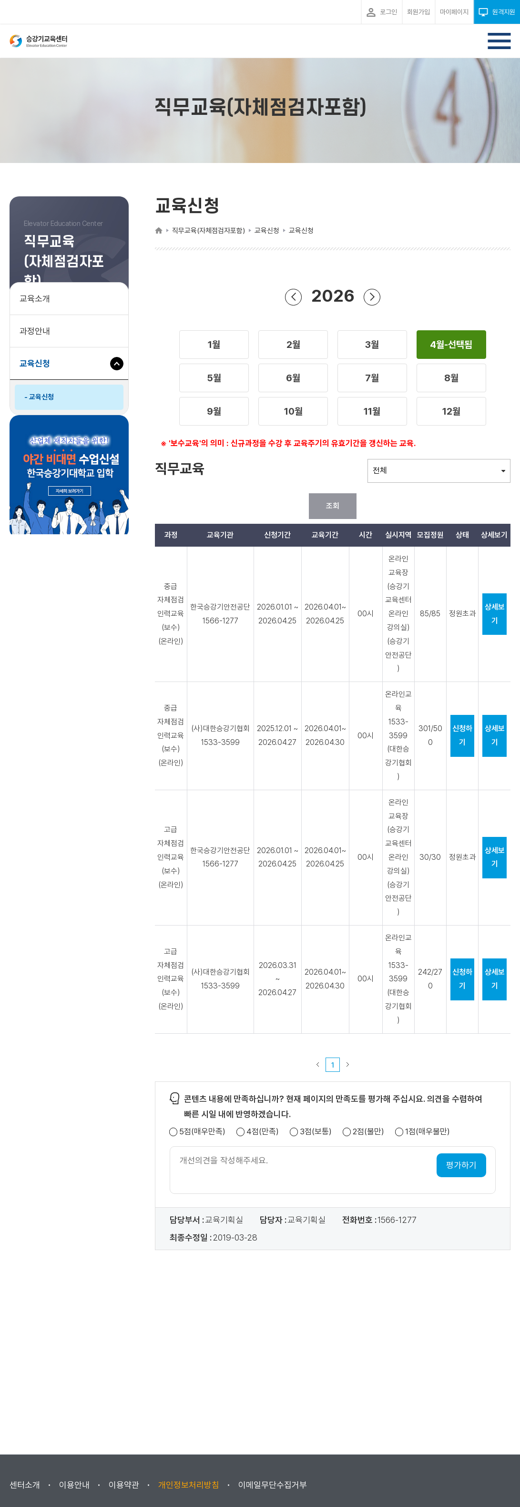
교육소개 (35, 299)
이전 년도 (293, 297)
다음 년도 (372, 297)
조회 (332, 505)
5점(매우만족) (202, 1131)
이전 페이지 (318, 1065)
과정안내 (35, 331)
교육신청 (38, 368)
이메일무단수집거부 (272, 1485)
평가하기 (461, 1165)
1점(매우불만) (427, 1131)
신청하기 (462, 735)
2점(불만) (368, 1131)
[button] (214, 344)
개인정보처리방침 (188, 1485)
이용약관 (124, 1485)
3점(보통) (316, 1131)
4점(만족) (262, 1131)
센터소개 (25, 1485)
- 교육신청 (39, 397)
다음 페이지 (348, 1065)
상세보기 (495, 613)
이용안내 (74, 1485)
